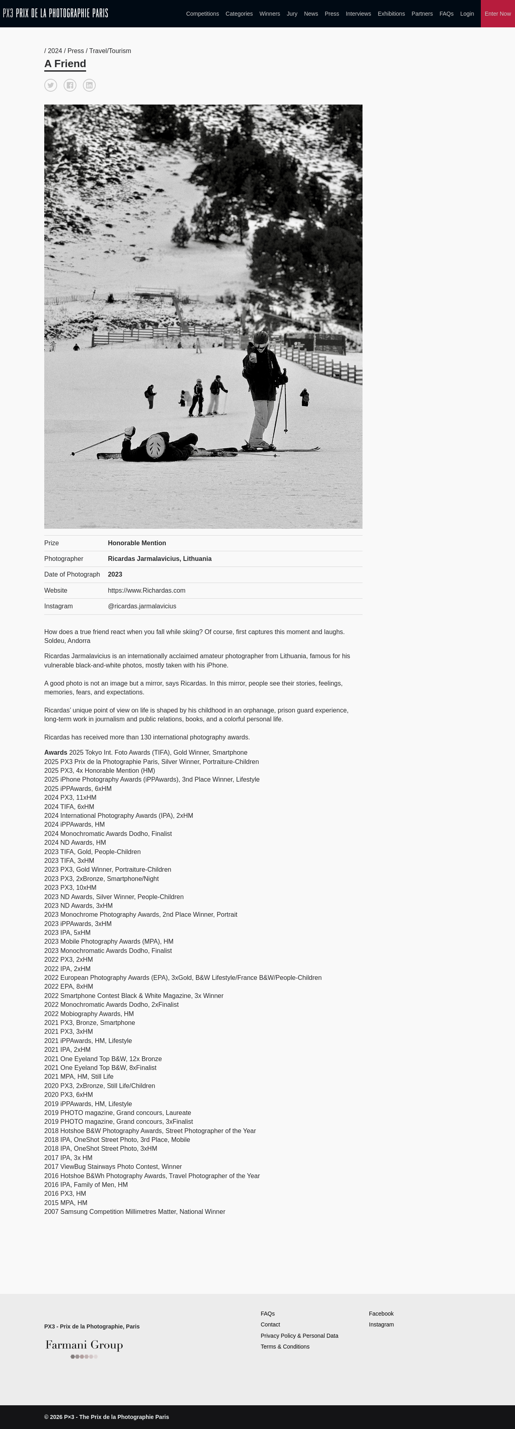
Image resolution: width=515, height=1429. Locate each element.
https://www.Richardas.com (146, 590)
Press (332, 13)
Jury (292, 13)
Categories (239, 13)
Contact (270, 1324)
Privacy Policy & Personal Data (299, 1336)
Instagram (381, 1324)
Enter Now (498, 13)
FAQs (446, 13)
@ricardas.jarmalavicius (142, 606)
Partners (422, 13)
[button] (50, 85)
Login (467, 13)
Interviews (358, 13)
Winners (270, 13)
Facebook (381, 1313)
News (311, 13)
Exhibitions (391, 13)
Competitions (202, 13)
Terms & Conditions (285, 1346)
